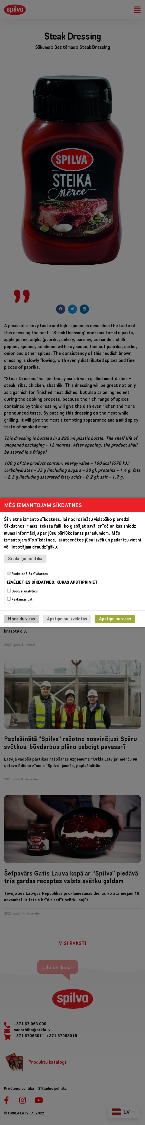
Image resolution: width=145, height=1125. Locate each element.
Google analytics (22, 591)
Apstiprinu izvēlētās (67, 618)
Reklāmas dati (20, 599)
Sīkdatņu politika (25, 558)
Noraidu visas (21, 618)
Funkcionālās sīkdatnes (27, 574)
